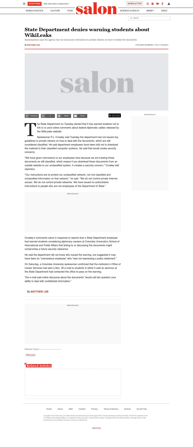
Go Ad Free (142, 409)
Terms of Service (111, 409)
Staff (71, 409)
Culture (55, 11)
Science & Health (129, 11)
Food (70, 11)
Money (150, 11)
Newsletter (135, 4)
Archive (127, 409)
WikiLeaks (30, 355)
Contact (82, 409)
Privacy (94, 409)
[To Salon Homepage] (96, 8)
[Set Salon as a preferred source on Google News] (114, 115)
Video (164, 11)
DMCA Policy (96, 428)
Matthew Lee (33, 45)
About (60, 409)
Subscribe (35, 4)
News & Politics (34, 11)
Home (49, 409)
